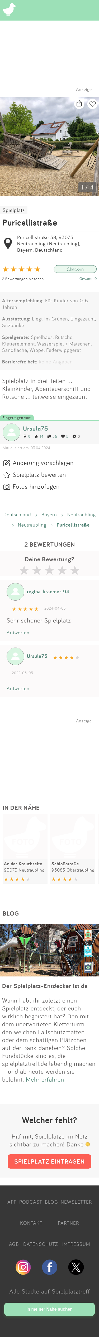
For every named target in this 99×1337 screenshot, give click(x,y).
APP (12, 1202)
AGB (14, 1244)
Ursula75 (35, 428)
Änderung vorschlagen (43, 462)
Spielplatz (14, 210)
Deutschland (17, 514)
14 (39, 436)
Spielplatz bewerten (39, 474)
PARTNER (68, 1223)
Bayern (49, 514)
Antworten (18, 632)
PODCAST (30, 1202)
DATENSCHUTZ (40, 1244)
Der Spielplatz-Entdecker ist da (45, 986)
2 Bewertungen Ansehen (23, 278)
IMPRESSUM (76, 1244)
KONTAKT (31, 1223)
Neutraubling (81, 514)
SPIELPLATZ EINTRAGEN (49, 1161)
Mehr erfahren (45, 1079)
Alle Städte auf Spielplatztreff (49, 1291)
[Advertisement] (52, 756)
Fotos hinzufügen (36, 486)
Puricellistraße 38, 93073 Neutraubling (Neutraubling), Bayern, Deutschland (48, 243)
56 (52, 436)
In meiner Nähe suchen (49, 1309)
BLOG (51, 1202)
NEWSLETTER (76, 1202)
